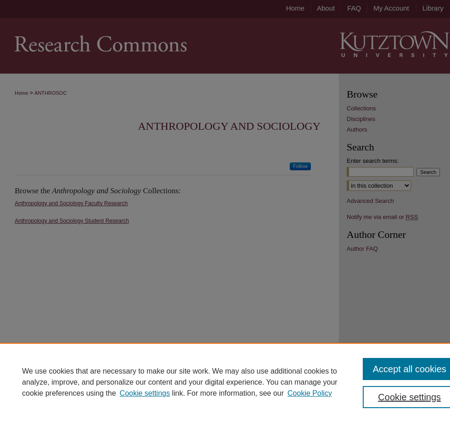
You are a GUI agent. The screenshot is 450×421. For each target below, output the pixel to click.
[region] (225, 382)
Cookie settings (145, 393)
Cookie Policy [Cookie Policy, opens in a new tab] (309, 393)
